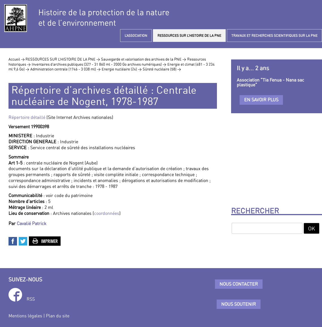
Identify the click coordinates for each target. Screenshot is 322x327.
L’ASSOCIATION (136, 35)
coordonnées (106, 213)
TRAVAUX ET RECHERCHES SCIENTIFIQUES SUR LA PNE (274, 35)
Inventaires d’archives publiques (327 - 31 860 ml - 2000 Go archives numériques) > (99, 64)
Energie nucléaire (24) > (122, 69)
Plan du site (57, 316)
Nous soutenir (238, 304)
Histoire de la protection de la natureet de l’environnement (103, 17)
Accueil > (16, 59)
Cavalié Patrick (31, 223)
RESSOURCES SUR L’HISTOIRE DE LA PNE (189, 35)
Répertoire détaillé (26, 117)
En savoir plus (261, 99)
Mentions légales (25, 316)
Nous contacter (238, 284)
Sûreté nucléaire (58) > (162, 69)
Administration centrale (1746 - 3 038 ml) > (65, 69)
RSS (31, 299)
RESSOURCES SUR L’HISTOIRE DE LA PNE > (62, 59)
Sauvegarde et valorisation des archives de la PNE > (143, 59)
